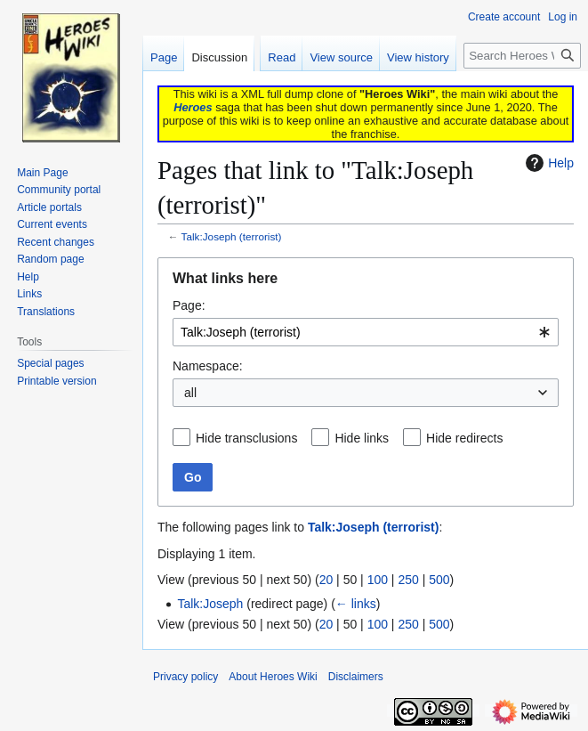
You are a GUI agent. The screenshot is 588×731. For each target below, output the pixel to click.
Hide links (361, 438)
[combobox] (366, 332)
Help (547, 163)
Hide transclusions (246, 438)
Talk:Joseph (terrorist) (231, 236)
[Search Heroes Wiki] (522, 56)
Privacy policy (185, 676)
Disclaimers (355, 676)
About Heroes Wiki (273, 676)
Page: (189, 305)
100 (377, 580)
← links (355, 604)
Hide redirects (464, 438)
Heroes (192, 107)
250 (408, 580)
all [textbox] (190, 393)
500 (439, 580)
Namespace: (208, 366)
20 (326, 580)
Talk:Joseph (210, 604)
